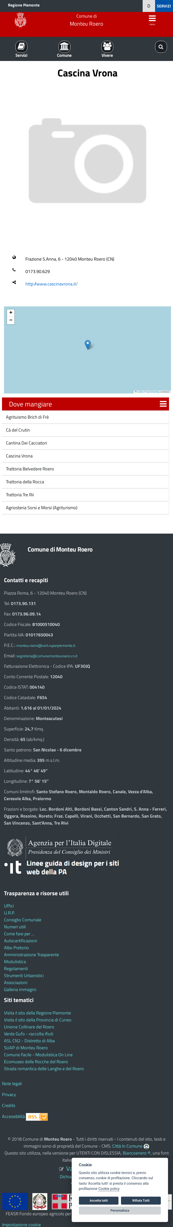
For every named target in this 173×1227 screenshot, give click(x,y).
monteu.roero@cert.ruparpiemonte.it (45, 645)
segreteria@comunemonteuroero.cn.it (46, 656)
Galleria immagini (20, 989)
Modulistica (15, 961)
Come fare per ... (19, 933)
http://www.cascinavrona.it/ (51, 283)
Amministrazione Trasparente (31, 954)
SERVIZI (164, 6)
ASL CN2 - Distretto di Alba (29, 1040)
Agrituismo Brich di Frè (27, 417)
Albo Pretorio (16, 947)
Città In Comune (127, 1146)
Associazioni (15, 982)
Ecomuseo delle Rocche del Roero (36, 1061)
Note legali (12, 1083)
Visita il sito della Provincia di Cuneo (37, 1019)
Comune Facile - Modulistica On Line (38, 1054)
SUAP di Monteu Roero (26, 1047)
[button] (88, 345)
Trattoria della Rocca (24, 481)
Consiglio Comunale (22, 919)
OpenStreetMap (153, 392)
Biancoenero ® (137, 1153)
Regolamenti (16, 968)
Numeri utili (15, 926)
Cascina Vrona (19, 455)
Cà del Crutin (17, 430)
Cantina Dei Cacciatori (26, 443)
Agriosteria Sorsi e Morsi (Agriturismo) (41, 507)
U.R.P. (9, 912)
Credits (8, 1105)
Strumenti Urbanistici (24, 975)
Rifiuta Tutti (140, 1200)
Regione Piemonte (24, 5)
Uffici (9, 905)
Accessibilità (13, 1116)
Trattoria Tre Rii (19, 494)
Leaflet (139, 392)
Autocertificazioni (20, 940)
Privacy (9, 1094)
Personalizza (120, 1210)
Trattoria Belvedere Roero (29, 468)
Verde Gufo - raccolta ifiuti (28, 1033)
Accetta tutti (99, 1200)
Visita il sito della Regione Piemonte (37, 1012)
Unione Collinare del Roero (29, 1026)
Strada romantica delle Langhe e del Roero (44, 1068)
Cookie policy (108, 1189)
